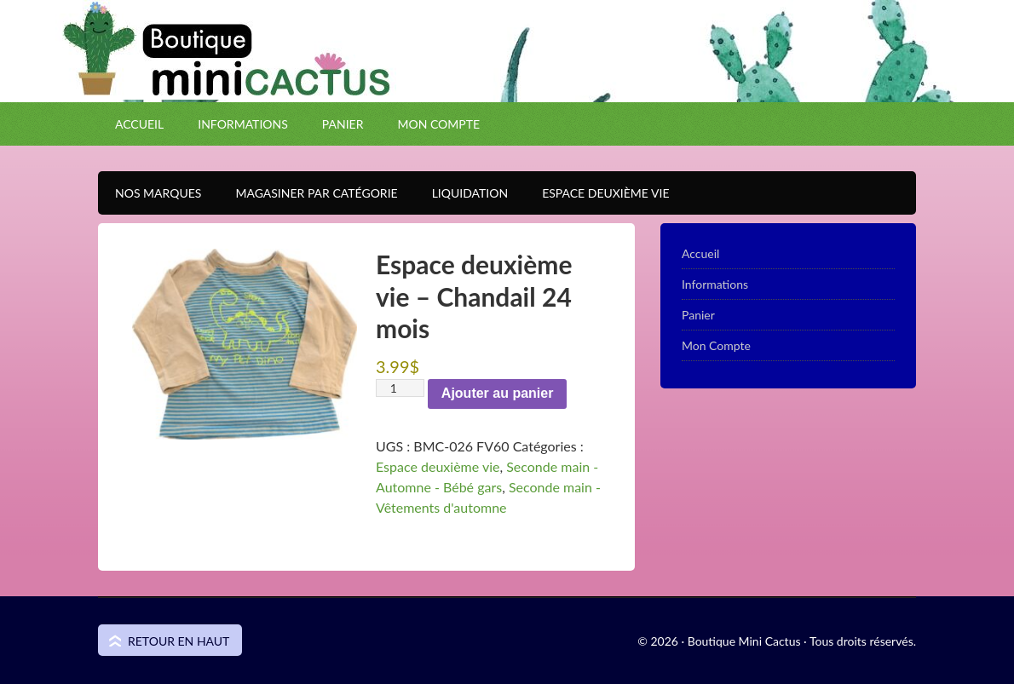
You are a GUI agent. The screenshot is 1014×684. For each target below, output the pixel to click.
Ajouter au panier (497, 393)
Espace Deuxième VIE (597, 193)
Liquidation (461, 193)
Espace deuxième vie (437, 466)
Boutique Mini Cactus (507, 81)
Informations (243, 124)
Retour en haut (178, 641)
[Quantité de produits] (400, 388)
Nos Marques (149, 193)
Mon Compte (438, 124)
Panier (343, 124)
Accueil (139, 124)
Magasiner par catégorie (307, 193)
